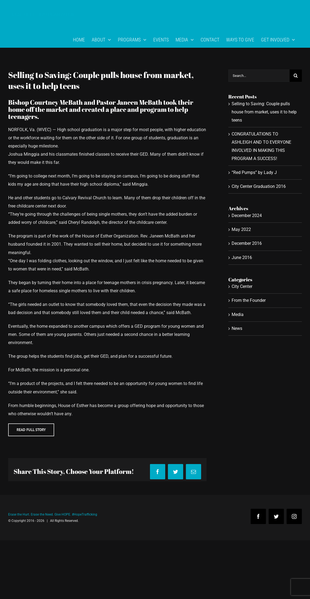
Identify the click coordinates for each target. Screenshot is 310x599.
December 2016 (247, 243)
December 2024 (247, 215)
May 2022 (241, 229)
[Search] (296, 76)
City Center (242, 286)
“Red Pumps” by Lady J (254, 172)
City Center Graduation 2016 (259, 186)
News (237, 328)
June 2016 (242, 257)
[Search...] (259, 76)
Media (238, 314)
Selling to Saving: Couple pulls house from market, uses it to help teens (264, 112)
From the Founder (249, 300)
